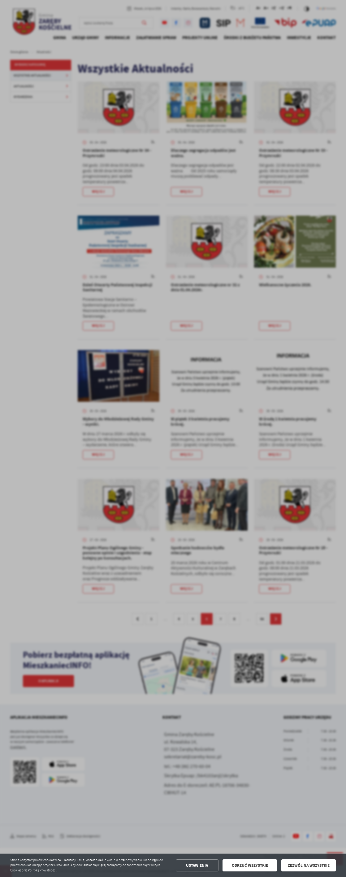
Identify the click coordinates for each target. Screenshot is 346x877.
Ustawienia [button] (197, 865)
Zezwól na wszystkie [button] (309, 865)
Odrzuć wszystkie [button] (250, 865)
